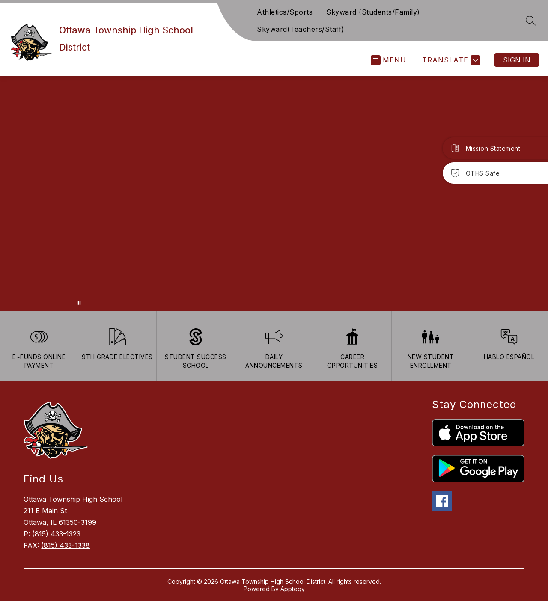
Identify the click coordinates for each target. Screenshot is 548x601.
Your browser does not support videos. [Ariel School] (274, 193)
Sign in (516, 60)
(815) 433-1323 (56, 534)
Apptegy (292, 588)
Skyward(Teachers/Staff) (300, 29)
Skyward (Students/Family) (373, 12)
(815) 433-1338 (65, 545)
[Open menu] (388, 60)
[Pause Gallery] (79, 302)
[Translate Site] (450, 60)
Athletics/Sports (285, 12)
